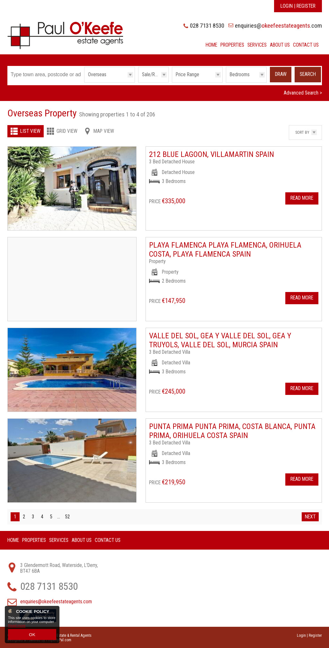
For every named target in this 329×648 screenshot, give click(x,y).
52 (67, 516)
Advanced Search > (303, 93)
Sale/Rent (151, 75)
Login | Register (298, 6)
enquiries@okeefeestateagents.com (56, 601)
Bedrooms (240, 75)
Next (310, 516)
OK (32, 635)
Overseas (97, 75)
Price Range (187, 75)
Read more (16, 628)
